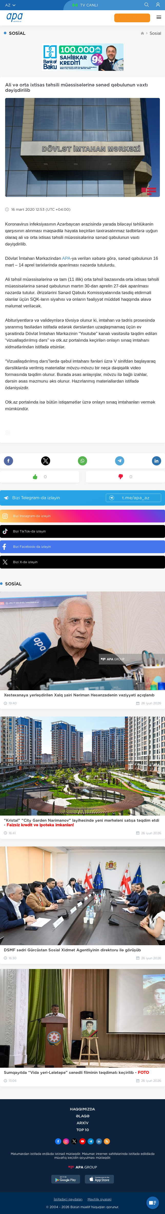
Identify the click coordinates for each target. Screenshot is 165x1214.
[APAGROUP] (82, 1167)
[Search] (146, 5)
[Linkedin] (99, 1141)
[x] (74, 1141)
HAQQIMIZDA (82, 1109)
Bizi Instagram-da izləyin (26, 516)
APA (66, 258)
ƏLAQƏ (82, 1116)
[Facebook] (58, 1141)
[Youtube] (82, 1141)
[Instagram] (66, 1141)
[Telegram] (91, 1141)
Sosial (155, 33)
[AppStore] (99, 1180)
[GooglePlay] (65, 1180)
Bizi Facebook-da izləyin (27, 547)
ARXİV (83, 1123)
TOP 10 (82, 1130)
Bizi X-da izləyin (20, 562)
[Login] (158, 5)
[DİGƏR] (157, 18)
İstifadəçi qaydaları (68, 1199)
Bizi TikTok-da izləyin (24, 531)
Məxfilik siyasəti (99, 1199)
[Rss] (107, 1141)
